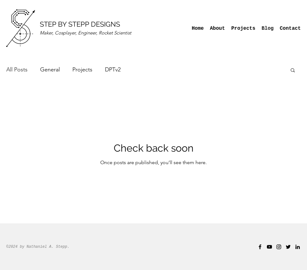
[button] (293, 70)
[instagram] (279, 247)
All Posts (17, 69)
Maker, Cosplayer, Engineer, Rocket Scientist (85, 33)
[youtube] (269, 247)
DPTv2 (113, 69)
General (50, 69)
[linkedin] (297, 247)
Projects (82, 69)
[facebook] (260, 247)
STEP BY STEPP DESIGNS (80, 24)
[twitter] (288, 247)
